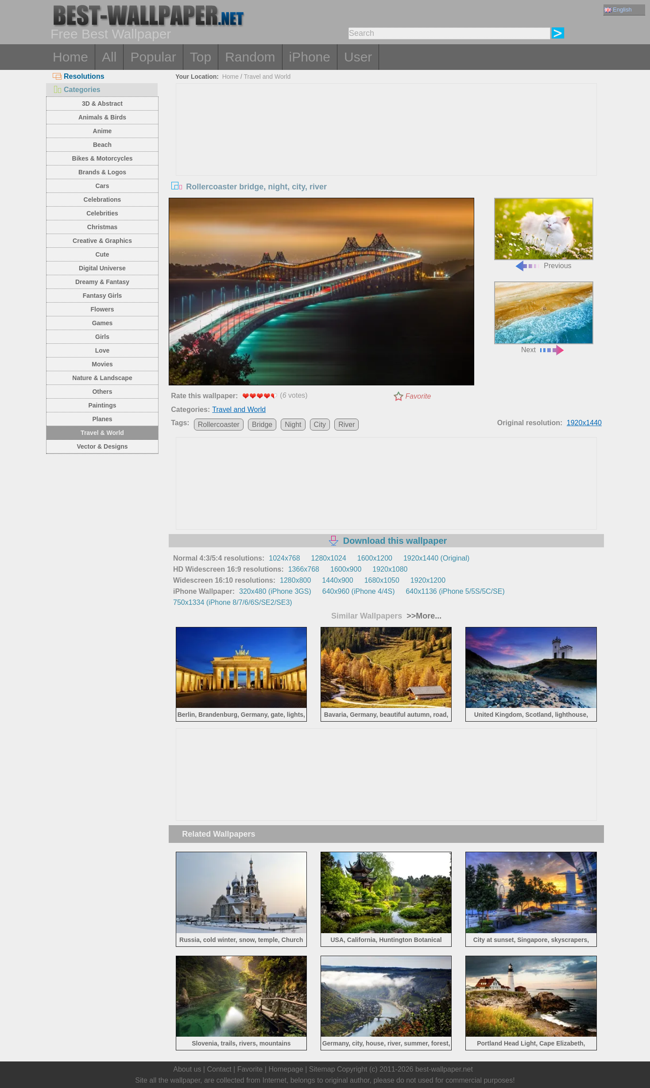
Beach (102, 144)
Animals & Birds (102, 117)
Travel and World (267, 76)
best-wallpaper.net (444, 1069)
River (346, 424)
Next (543, 317)
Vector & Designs (102, 446)
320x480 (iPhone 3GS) (275, 591)
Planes (102, 419)
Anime (102, 131)
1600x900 (345, 569)
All (109, 57)
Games (102, 323)
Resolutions (78, 76)
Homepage (286, 1069)
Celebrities (102, 213)
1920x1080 (389, 569)
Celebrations (102, 199)
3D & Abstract (102, 103)
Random (250, 57)
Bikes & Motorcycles (102, 158)
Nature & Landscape (102, 377)
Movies (102, 364)
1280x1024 (328, 558)
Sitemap (322, 1069)
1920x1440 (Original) (436, 558)
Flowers (102, 309)
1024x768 (284, 558)
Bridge (262, 424)
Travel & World (102, 432)
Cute (102, 254)
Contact (219, 1069)
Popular (153, 57)
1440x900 (337, 580)
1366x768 (303, 569)
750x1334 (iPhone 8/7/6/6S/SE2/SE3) (232, 602)
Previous (543, 234)
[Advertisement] (386, 150)
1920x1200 (427, 580)
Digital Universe (102, 268)
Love (102, 350)
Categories (77, 89)
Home (70, 57)
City (320, 424)
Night (293, 424)
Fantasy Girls (102, 295)
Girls (102, 336)
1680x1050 (381, 580)
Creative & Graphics (102, 240)
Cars (102, 185)
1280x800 (295, 580)
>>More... (422, 615)
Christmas (102, 227)
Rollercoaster (219, 424)
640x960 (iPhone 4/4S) (358, 591)
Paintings (102, 405)
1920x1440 (584, 423)
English (618, 9)
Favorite (418, 396)
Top (200, 57)
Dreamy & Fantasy (102, 281)
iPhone (309, 57)
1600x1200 (374, 558)
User (358, 57)
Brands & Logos (102, 172)
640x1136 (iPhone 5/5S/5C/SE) (455, 591)
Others (102, 391)
